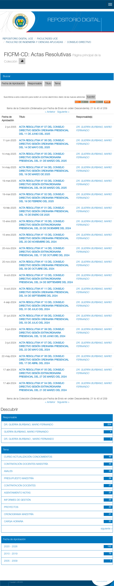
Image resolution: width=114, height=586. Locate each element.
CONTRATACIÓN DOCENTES (20, 486)
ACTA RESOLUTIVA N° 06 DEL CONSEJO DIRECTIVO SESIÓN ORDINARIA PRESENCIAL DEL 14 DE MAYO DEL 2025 (44, 144)
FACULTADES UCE (47, 39)
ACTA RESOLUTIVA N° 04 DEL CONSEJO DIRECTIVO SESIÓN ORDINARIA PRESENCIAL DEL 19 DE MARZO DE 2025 (44, 171)
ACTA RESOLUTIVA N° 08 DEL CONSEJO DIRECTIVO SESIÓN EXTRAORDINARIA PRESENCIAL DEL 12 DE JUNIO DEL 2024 (42, 333)
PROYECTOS (11, 507)
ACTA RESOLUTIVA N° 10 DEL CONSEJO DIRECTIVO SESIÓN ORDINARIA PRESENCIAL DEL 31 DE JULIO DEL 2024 (44, 306)
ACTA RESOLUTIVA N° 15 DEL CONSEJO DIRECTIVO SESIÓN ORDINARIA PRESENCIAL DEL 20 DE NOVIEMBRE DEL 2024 (44, 238)
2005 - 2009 (10, 561)
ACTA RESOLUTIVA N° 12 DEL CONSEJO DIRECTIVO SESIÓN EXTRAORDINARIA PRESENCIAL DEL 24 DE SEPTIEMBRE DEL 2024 (46, 279)
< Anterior (50, 112)
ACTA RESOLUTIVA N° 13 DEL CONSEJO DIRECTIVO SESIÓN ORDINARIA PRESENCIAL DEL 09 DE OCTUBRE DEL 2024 (44, 265)
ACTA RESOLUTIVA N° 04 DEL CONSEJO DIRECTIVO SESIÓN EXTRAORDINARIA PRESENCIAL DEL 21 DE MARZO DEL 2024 (43, 387)
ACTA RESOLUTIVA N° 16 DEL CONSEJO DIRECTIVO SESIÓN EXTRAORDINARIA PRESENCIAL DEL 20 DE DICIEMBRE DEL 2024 (45, 225)
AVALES (8, 471)
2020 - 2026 (10, 547)
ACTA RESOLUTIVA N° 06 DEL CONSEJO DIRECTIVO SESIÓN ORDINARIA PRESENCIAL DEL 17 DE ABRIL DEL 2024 (44, 360)
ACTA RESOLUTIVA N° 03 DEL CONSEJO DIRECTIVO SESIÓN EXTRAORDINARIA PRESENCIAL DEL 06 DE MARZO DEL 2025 (43, 184)
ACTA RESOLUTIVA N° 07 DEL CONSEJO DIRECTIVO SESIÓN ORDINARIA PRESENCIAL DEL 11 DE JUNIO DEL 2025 (44, 130)
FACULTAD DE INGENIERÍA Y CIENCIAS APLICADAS (34, 42)
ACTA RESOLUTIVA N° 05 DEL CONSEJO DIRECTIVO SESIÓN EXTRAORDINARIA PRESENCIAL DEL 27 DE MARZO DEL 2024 (43, 373)
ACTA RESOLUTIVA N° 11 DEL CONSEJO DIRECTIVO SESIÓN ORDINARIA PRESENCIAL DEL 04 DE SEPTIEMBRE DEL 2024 (44, 292)
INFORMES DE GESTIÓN (17, 500)
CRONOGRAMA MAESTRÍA (19, 514)
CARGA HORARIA (13, 521)
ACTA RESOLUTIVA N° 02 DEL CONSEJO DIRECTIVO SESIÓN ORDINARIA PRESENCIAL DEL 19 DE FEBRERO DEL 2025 (44, 198)
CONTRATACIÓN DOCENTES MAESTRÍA (26, 464)
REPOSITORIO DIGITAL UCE (18, 39)
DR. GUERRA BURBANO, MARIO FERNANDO (28, 425)
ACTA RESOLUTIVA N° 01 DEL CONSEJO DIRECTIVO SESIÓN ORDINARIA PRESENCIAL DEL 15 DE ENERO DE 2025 (44, 211)
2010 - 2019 (10, 554)
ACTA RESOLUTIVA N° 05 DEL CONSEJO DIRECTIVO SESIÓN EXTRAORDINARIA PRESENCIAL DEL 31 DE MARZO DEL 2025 (43, 157)
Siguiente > (63, 112)
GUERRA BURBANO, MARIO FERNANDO (26, 432)
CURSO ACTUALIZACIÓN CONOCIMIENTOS (28, 457)
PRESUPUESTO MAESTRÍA (19, 478)
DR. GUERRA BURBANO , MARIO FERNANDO (29, 439)
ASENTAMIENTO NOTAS (17, 493)
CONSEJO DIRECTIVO (79, 42)
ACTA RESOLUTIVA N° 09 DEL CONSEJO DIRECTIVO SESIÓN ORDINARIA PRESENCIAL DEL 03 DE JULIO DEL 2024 (44, 319)
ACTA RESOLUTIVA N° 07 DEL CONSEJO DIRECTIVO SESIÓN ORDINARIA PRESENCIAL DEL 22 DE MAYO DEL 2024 (44, 346)
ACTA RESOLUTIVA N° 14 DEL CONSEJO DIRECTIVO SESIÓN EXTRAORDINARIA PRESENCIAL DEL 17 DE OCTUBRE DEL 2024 (44, 252)
